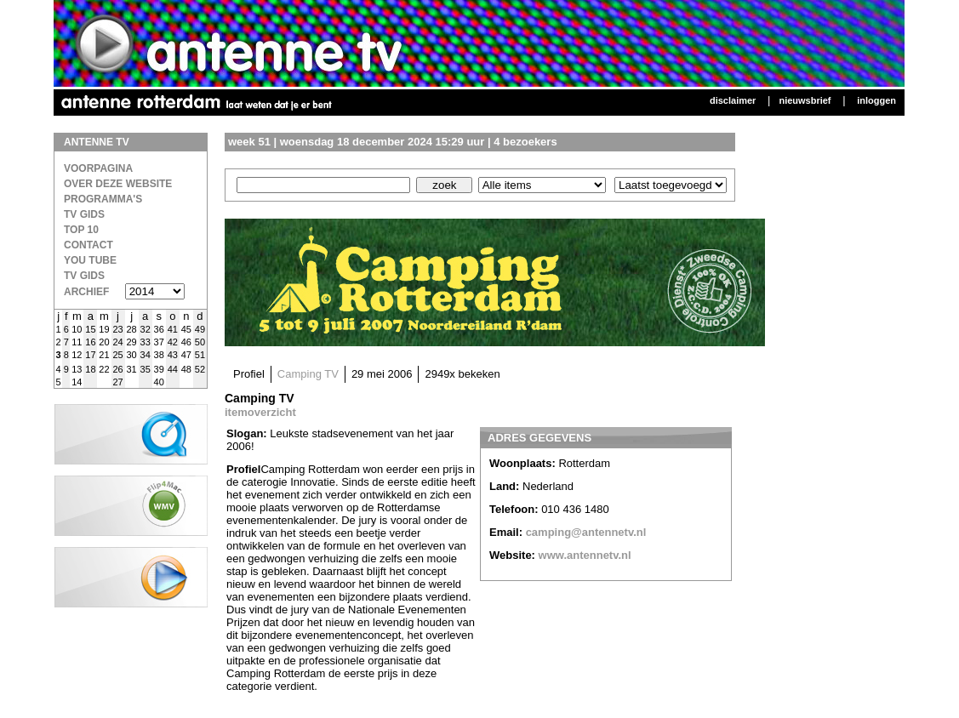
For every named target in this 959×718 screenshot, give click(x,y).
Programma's (103, 199)
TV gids (84, 276)
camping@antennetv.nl (586, 532)
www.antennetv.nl (585, 555)
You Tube (90, 260)
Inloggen (876, 100)
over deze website (118, 184)
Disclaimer (733, 100)
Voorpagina (98, 168)
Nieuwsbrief (805, 100)
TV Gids (84, 214)
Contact (88, 245)
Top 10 (81, 230)
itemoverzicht (260, 412)
